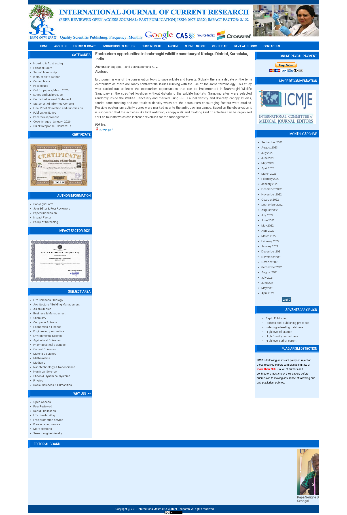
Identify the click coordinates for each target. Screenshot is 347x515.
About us (60, 46)
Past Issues (40, 85)
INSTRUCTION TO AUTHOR (119, 46)
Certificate (220, 46)
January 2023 (269, 184)
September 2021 (272, 267)
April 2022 (267, 230)
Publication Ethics (44, 112)
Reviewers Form (245, 46)
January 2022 (269, 246)
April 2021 (267, 293)
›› (299, 299)
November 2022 (271, 194)
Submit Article (195, 46)
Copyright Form (43, 204)
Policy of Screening (45, 222)
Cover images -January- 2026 (51, 121)
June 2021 (268, 282)
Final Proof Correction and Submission (58, 108)
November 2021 (271, 257)
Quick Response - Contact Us (52, 126)
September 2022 (272, 204)
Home (44, 46)
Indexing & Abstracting (48, 63)
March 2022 (268, 236)
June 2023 (268, 158)
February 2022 (270, 241)
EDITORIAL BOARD (84, 46)
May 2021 (267, 288)
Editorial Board (42, 68)
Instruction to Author (46, 76)
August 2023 (269, 147)
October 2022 (270, 199)
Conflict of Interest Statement (52, 99)
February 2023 (270, 178)
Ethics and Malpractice (48, 94)
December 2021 (271, 251)
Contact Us (271, 46)
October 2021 (270, 262)
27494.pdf (106, 129)
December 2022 (271, 189)
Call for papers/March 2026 (50, 90)
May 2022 (267, 225)
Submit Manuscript (45, 72)
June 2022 (268, 220)
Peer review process (46, 117)
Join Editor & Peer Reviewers (51, 208)
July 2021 (267, 277)
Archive (173, 46)
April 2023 (267, 168)
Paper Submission (45, 213)
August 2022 (269, 210)
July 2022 (267, 215)
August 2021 (269, 272)
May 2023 (267, 163)
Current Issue (151, 46)
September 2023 (272, 142)
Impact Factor (42, 217)
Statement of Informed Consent (53, 103)
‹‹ (278, 299)
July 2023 (267, 153)
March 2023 (268, 173)
